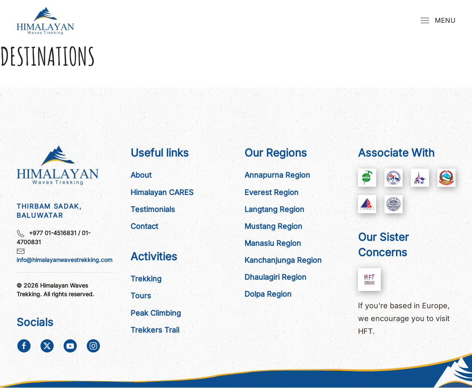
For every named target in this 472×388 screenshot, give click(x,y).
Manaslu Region (272, 243)
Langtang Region (274, 209)
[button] (438, 20)
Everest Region (271, 192)
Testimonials (152, 209)
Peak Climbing (155, 313)
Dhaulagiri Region (275, 277)
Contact (144, 226)
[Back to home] (47, 20)
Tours (140, 295)
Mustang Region (273, 226)
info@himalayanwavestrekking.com (64, 259)
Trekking (145, 278)
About (141, 175)
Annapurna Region (277, 175)
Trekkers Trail (154, 330)
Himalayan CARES (162, 192)
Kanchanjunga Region (283, 260)
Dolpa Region (268, 294)
